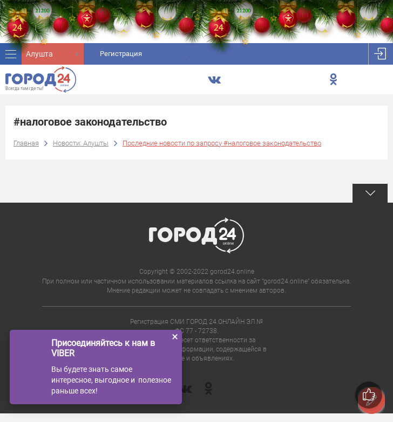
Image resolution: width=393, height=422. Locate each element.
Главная (26, 143)
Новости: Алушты (81, 143)
